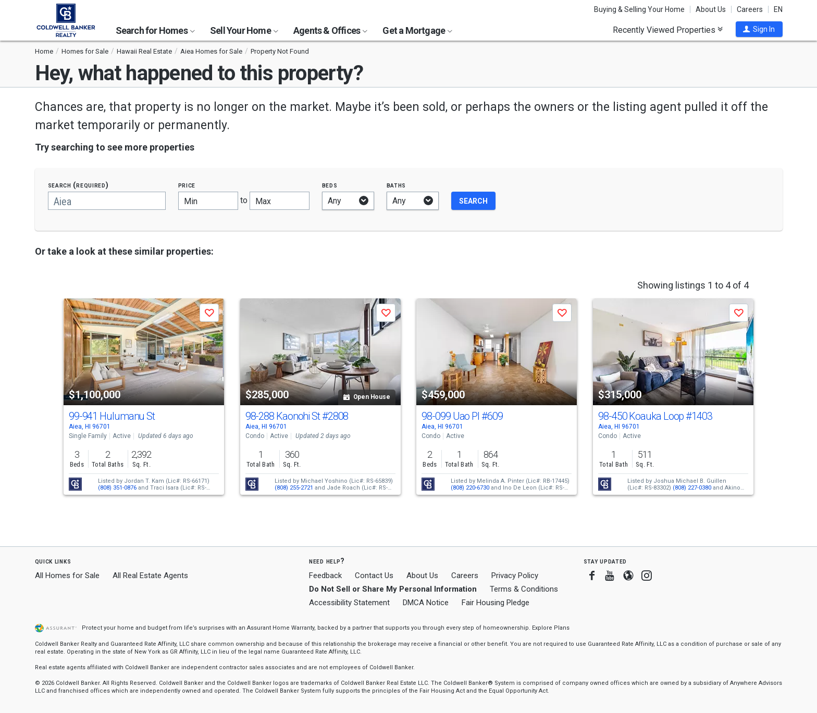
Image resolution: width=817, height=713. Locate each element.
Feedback (325, 576)
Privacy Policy (514, 575)
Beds (330, 185)
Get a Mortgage (417, 30)
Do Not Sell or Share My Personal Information (393, 589)
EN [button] (778, 9)
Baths (396, 185)
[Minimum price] (208, 201)
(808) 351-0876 (117, 487)
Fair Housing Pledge (495, 602)
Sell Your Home (244, 30)
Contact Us (374, 575)
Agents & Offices (330, 30)
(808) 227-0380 (692, 487)
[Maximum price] (280, 201)
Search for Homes (155, 30)
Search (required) (78, 185)
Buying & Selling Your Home (639, 9)
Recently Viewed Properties (668, 29)
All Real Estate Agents (150, 575)
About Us (711, 9)
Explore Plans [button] (551, 627)
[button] (759, 29)
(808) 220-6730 (470, 487)
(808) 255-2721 (294, 487)
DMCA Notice (426, 602)
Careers (750, 9)
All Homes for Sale (67, 575)
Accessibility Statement (349, 602)
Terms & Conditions (524, 589)
